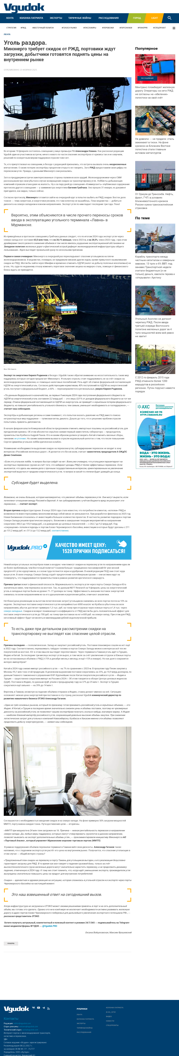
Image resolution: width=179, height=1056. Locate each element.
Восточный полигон (44, 28)
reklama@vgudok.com (28, 1027)
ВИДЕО (109, 1016)
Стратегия (11, 28)
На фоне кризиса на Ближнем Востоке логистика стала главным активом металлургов (154, 145)
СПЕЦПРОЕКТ (160, 28)
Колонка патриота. (115, 1008)
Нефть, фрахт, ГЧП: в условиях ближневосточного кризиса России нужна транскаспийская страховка (154, 201)
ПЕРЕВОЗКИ (108, 28)
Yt (38, 1009)
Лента (10, 18)
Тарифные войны (79, 18)
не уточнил (20, 438)
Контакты (11, 1018)
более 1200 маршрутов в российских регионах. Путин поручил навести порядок (155, 384)
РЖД (24, 28)
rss (48, 1009)
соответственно (60, 530)
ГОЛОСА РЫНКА (70, 28)
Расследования (109, 18)
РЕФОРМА (143, 28)
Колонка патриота (31, 18)
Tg (43, 1009)
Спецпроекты (112, 1025)
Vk (33, 1009)
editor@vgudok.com (22, 1024)
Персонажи (126, 28)
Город (137, 18)
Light (154, 18)
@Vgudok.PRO (49, 926)
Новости (110, 1021)
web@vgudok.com (30, 1030)
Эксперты (56, 18)
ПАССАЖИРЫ (90, 28)
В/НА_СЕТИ (111, 1012)
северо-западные (13, 611)
